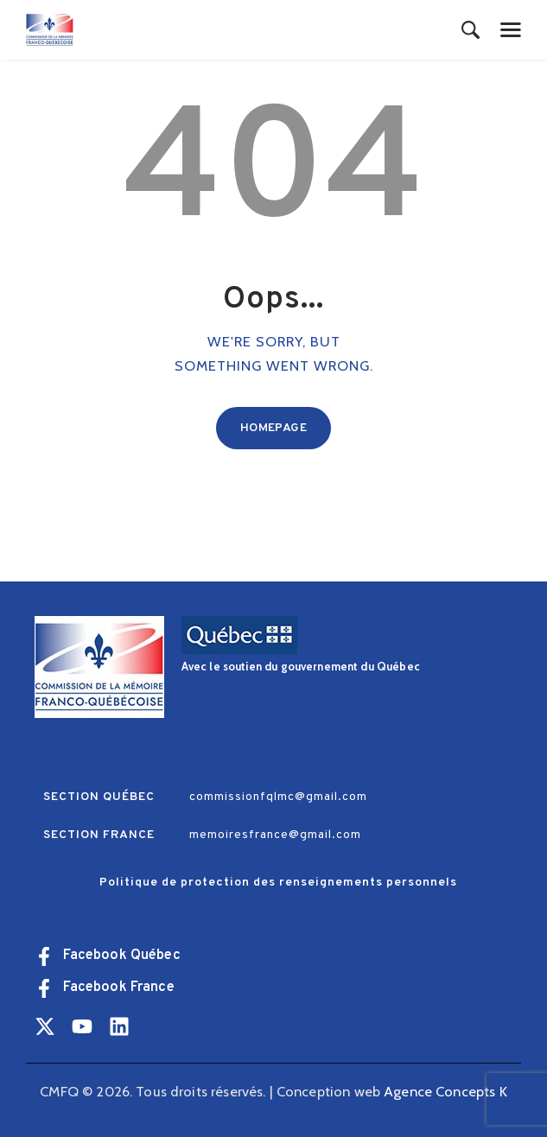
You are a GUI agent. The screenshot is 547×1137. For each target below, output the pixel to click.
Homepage (273, 428)
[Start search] (470, 31)
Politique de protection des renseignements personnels (278, 882)
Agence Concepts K (445, 1091)
